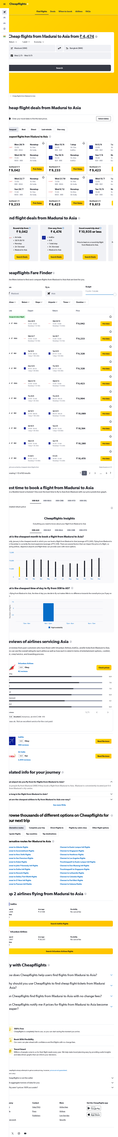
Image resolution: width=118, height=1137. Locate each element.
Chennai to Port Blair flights (75, 852)
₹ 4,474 (95, 36)
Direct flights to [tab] (64, 799)
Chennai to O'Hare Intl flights (27, 852)
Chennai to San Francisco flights (28, 830)
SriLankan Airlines (33, 635)
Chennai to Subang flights (75, 856)
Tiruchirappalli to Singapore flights (78, 841)
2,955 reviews (32, 731)
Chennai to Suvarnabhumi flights (28, 822)
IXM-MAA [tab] (51, 470)
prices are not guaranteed (66, 1046)
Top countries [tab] (61, 805)
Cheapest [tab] (20, 129)
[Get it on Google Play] (96, 1084)
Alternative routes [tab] (24, 799)
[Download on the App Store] (96, 1090)
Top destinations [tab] (79, 805)
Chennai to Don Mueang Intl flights (78, 837)
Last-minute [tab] (55, 129)
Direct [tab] (41, 129)
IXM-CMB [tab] (64, 470)
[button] (4, 4)
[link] (28, 257)
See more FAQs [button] (63, 777)
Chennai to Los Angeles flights (76, 830)
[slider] (114, 294)
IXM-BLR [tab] (39, 470)
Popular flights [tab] (44, 805)
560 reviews (31, 717)
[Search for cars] (4, 23)
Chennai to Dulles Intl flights (26, 841)
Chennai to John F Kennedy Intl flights (30, 837)
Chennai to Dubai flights (25, 834)
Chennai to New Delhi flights (27, 826)
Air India (29, 724)
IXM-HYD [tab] (76, 470)
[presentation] (104, 36)
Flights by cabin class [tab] (86, 799)
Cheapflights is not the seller (65, 1053)
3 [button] (95, 439)
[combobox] (47, 42)
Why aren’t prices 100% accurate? (65, 1063)
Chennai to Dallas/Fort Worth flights (30, 848)
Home (15, 96)
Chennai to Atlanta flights (25, 819)
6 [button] (106, 439)
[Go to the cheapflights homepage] (19, 4)
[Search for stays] (4, 17)
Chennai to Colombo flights (75, 848)
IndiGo (29, 709)
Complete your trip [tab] (45, 799)
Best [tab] (31, 129)
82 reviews (31, 643)
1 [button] (84, 439)
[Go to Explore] (4, 28)
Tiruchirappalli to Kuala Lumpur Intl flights (81, 834)
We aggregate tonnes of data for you (65, 1058)
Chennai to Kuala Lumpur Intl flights (79, 819)
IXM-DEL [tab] (87, 470)
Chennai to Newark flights (26, 845)
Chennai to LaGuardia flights (76, 845)
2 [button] (89, 439)
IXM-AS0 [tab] (39, 502)
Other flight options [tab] (24, 805)
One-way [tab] (69, 129)
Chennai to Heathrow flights (76, 826)
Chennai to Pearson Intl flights (27, 856)
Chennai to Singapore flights (76, 822)
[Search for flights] (4, 12)
